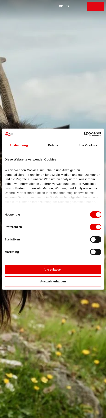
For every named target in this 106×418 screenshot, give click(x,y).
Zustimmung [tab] (19, 145)
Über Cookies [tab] (87, 145)
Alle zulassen (52, 269)
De (61, 6)
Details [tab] (53, 145)
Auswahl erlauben (53, 281)
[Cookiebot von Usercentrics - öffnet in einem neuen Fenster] (83, 134)
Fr (68, 6)
